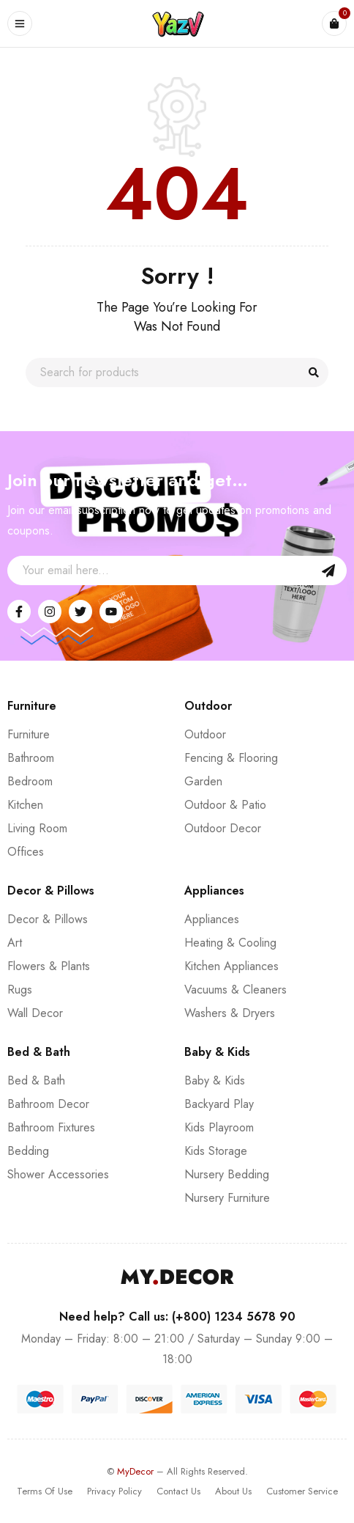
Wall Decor (35, 1013)
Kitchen (25, 804)
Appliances (211, 919)
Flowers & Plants (48, 966)
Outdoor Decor (222, 828)
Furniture (28, 734)
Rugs (19, 989)
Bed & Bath (36, 1080)
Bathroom (30, 757)
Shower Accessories (58, 1174)
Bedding (28, 1150)
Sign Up (328, 570)
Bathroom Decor (48, 1104)
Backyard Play (219, 1104)
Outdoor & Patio (225, 804)
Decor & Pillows (47, 919)
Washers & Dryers (229, 1013)
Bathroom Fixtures (51, 1127)
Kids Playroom (219, 1127)
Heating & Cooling (230, 942)
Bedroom (30, 781)
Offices (25, 851)
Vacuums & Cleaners (235, 989)
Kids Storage (215, 1150)
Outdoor (205, 734)
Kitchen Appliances (231, 966)
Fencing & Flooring (231, 757)
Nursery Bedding (226, 1174)
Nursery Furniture (227, 1197)
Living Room (37, 828)
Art (14, 942)
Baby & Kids (214, 1080)
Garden (203, 781)
